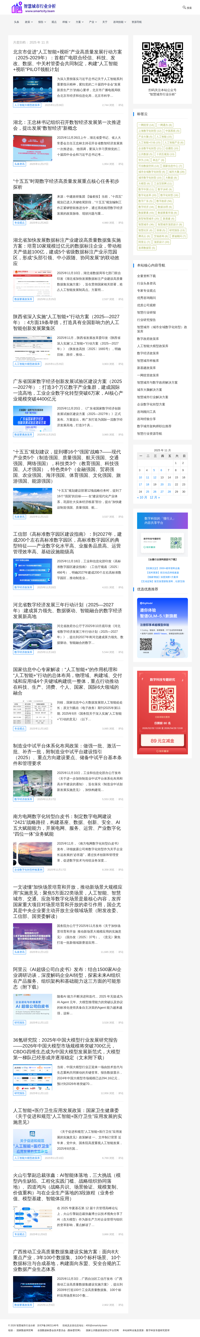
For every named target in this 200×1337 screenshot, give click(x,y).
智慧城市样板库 (148, 360)
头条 (16, 21)
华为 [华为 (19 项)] (143, 160)
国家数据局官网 (24, 1330)
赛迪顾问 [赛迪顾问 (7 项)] (179, 236)
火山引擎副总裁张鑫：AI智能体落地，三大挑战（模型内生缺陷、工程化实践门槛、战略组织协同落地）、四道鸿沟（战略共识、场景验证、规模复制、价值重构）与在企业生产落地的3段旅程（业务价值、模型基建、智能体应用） (67, 1187)
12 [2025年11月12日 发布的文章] (154, 477)
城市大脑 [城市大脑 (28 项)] (177, 171)
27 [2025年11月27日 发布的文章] (162, 491)
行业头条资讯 (146, 283)
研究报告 (19, 1022)
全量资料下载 (146, 276)
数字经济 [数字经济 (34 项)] (146, 206)
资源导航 (137, 21)
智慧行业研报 (146, 312)
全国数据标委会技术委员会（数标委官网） (59, 1330)
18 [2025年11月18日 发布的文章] (147, 484)
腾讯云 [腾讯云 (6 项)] (144, 236)
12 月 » (155, 497)
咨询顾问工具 (146, 411)
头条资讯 (19, 164)
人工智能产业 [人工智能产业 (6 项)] (174, 142)
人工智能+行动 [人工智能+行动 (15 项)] (149, 142)
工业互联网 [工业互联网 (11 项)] (163, 183)
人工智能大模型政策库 (27, 105)
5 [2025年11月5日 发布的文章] (154, 470)
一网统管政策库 (148, 375)
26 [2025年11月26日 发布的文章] (154, 491)
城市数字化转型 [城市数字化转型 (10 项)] (150, 177)
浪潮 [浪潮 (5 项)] (160, 230)
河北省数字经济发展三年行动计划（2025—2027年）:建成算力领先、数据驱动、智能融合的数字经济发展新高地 (67, 610)
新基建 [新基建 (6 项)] (168, 218)
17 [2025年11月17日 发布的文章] (140, 484)
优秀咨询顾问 (146, 297)
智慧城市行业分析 (25, 1325)
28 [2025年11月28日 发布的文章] (169, 491)
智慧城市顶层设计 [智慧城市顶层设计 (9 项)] (170, 224)
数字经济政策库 (23, 587)
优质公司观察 (146, 305)
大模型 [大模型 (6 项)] (144, 183)
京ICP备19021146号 (48, 1325)
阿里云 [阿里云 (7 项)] (144, 242)
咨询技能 (118, 21)
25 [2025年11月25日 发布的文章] (147, 491)
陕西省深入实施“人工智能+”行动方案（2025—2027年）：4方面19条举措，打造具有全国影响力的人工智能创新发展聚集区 (66, 322)
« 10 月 (142, 497)
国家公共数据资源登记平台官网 (102, 1330)
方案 (78, 21)
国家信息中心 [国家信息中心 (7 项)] (172, 165)
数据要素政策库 (23, 299)
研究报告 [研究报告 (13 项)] (177, 230)
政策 (27, 21)
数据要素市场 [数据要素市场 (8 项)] (167, 212)
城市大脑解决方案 (149, 389)
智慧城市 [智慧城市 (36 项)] (146, 224)
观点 (54, 21)
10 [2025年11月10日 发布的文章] (140, 477)
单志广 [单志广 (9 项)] (158, 160)
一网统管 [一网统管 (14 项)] (146, 124)
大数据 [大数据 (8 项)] (171, 177)
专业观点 (19, 222)
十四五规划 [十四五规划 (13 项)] (165, 154)
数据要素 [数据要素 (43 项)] (146, 212)
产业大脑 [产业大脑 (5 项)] (145, 136)
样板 (65, 21)
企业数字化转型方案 (151, 404)
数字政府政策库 (148, 338)
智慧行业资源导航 (149, 433)
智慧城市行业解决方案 (152, 397)
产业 (91, 21)
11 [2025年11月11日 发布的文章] (147, 477)
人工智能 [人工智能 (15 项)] (164, 136)
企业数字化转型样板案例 (28, 869)
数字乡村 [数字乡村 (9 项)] (165, 189)
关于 (104, 21)
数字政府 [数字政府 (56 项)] (164, 201)
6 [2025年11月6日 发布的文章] (161, 470)
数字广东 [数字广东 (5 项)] (145, 201)
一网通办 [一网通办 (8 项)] (165, 124)
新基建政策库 (146, 368)
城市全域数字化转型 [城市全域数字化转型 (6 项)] (151, 171)
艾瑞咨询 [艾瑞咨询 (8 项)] (161, 236)
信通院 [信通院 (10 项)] (171, 148)
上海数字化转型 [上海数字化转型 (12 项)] (150, 130)
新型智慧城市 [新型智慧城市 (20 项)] (148, 218)
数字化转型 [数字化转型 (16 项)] (169, 195)
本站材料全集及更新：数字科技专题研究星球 (145, 1330)
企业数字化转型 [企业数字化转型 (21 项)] (150, 148)
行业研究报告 (146, 320)
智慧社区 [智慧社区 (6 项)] (145, 230)
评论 (120, 105)
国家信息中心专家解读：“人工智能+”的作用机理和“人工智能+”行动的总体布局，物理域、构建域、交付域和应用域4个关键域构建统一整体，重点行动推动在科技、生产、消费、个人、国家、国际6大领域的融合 (67, 681)
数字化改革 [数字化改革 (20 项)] (147, 195)
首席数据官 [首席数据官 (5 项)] (146, 247)
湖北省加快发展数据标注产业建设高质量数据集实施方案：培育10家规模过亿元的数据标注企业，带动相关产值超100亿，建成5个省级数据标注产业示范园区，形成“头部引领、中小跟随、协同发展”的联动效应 (67, 251)
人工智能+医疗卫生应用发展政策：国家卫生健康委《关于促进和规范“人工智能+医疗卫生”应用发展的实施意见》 (67, 1116)
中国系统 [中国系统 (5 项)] (172, 130)
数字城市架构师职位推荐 (154, 426)
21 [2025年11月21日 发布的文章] (169, 484)
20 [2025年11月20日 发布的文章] (162, 484)
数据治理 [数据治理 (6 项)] (165, 206)
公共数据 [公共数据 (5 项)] (145, 154)
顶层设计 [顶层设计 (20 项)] (161, 242)
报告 (40, 21)
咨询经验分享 (146, 419)
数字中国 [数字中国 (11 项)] (146, 189)
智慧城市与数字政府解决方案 (157, 382)
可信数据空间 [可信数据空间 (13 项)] (148, 165)
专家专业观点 (146, 290)
